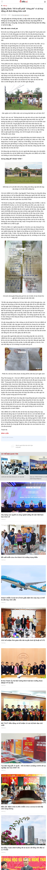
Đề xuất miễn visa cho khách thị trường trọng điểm (19, 557)
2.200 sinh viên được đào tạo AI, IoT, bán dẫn (12, 476)
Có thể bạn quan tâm (9, 454)
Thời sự (5, 5)
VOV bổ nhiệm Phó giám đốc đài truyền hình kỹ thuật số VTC (23, 640)
